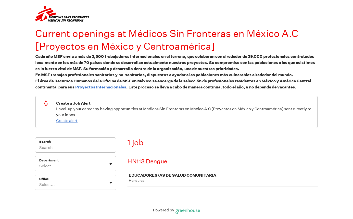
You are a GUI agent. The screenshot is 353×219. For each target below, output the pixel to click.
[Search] (75, 148)
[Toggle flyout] (111, 164)
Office (44, 179)
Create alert (66, 120)
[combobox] (39, 166)
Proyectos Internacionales (100, 87)
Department (49, 160)
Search (45, 142)
